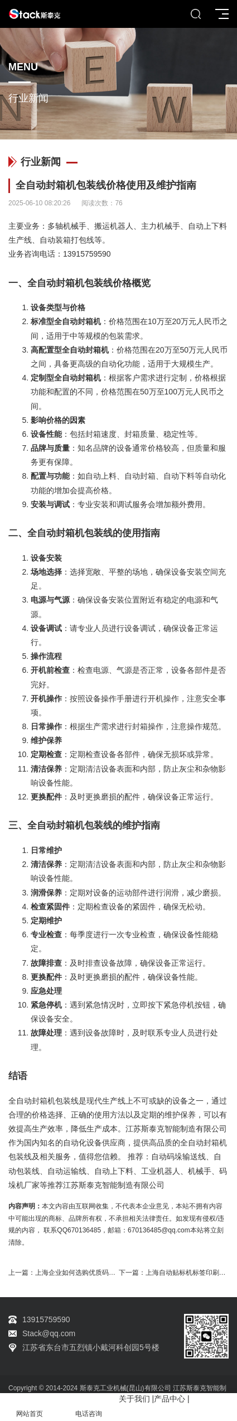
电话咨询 (88, 1407)
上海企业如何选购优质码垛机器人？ (88, 1273)
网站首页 (29, 1407)
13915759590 (87, 253)
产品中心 (169, 1398)
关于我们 (134, 1398)
